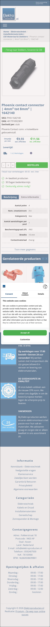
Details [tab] (41, 294)
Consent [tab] (9, 294)
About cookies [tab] (24, 294)
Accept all (25, 332)
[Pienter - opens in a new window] (45, 286)
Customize (25, 339)
